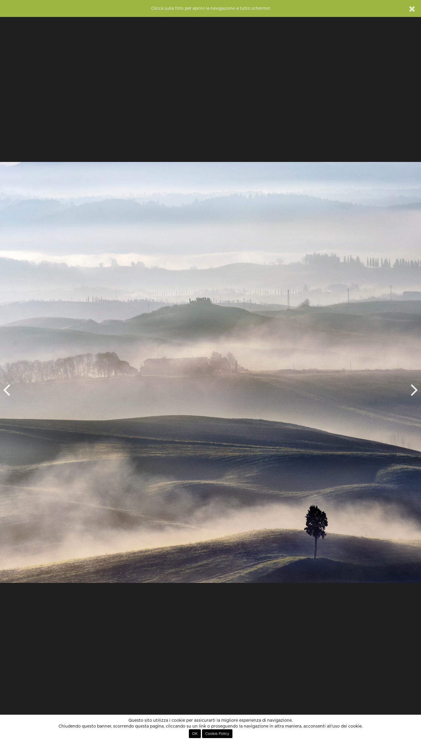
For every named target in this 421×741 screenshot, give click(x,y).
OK (195, 733)
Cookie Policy (217, 733)
